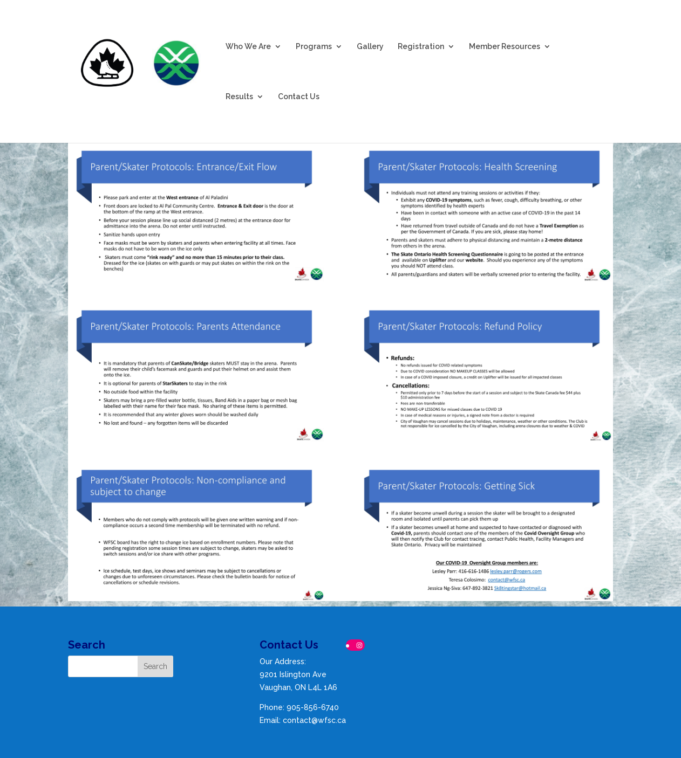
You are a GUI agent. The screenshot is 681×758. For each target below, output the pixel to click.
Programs (314, 47)
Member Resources (504, 47)
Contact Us (298, 97)
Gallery (370, 47)
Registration (421, 47)
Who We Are (248, 47)
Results (239, 97)
